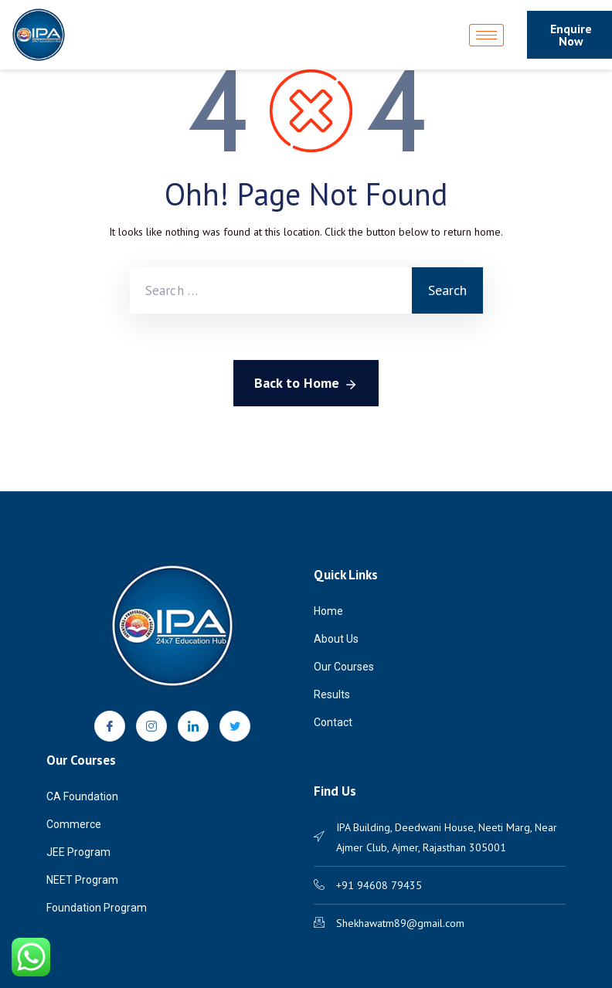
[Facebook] (109, 726)
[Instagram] (151, 726)
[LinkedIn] (193, 726)
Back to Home (306, 384)
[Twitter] (234, 726)
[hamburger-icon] (486, 35)
